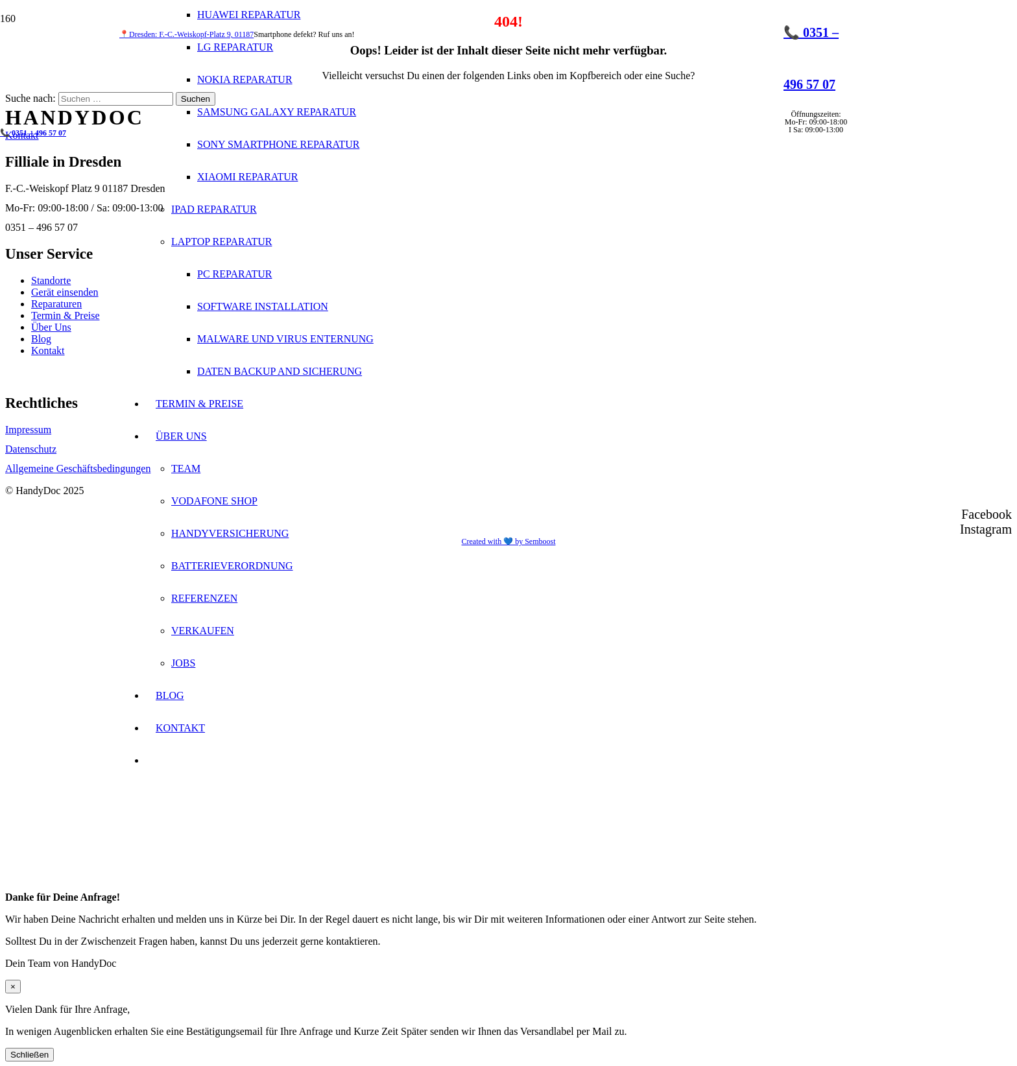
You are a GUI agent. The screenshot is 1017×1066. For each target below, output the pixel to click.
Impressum (28, 429)
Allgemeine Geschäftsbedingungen (77, 468)
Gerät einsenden (65, 292)
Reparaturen (56, 303)
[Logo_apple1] (451, 382)
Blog (41, 338)
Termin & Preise (65, 315)
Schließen (29, 1055)
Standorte (51, 280)
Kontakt (48, 350)
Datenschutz (30, 449)
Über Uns (51, 327)
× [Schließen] (13, 986)
